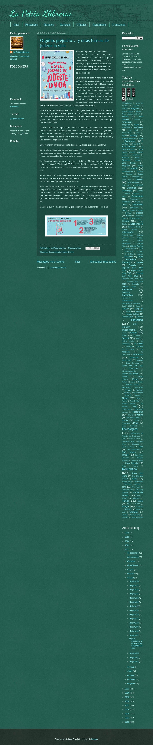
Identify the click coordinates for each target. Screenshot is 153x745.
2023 (127, 545)
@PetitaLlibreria (17, 118)
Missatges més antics (103, 261)
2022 (127, 549)
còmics (127, 193)
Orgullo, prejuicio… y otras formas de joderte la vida (135, 643)
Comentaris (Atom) (58, 267)
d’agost (130, 569)
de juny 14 (134, 618)
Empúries (129, 257)
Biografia (126, 165)
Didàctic (139, 213)
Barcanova (125, 157)
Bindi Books (129, 163)
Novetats (65, 24)
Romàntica (129, 469)
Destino (128, 213)
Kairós (138, 338)
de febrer (131, 679)
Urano (138, 509)
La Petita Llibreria (41, 13)
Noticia (124, 401)
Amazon (137, 119)
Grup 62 (139, 308)
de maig (131, 667)
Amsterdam (127, 122)
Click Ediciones (133, 182)
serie (124, 487)
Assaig (133, 135)
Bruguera (129, 174)
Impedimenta (128, 329)
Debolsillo (138, 204)
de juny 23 (134, 589)
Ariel (138, 133)
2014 (127, 718)
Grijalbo (125, 308)
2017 (127, 705)
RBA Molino (129, 452)
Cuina (124, 205)
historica (140, 317)
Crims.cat (126, 202)
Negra (125, 398)
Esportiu (135, 284)
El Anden (140, 251)
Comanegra (127, 191)
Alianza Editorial (127, 111)
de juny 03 (134, 653)
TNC (128, 504)
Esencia (126, 262)
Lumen (125, 376)
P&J (135, 406)
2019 (127, 697)
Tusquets (140, 506)
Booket (134, 168)
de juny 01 (134, 661)
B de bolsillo (129, 146)
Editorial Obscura (136, 246)
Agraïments (99, 24)
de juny (130, 578)
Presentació (126, 423)
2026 (127, 533)
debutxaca (134, 207)
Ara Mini (133, 130)
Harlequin (139, 311)
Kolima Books (128, 341)
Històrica (137, 320)
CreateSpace (134, 199)
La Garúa (129, 346)
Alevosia (125, 108)
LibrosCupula (133, 368)
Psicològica (130, 429)
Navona (137, 395)
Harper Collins (68, 252)
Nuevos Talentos (128, 404)
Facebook (14, 106)
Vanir (124, 512)
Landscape (133, 357)
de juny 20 (134, 602)
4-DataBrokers (127, 103)
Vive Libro (125, 517)
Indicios (124, 333)
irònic (124, 335)
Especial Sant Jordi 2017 (132, 279)
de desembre (133, 553)
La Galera (138, 344)
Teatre (124, 498)
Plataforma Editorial (133, 417)
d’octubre (131, 561)
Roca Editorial (131, 463)
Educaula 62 (129, 251)
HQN (135, 324)
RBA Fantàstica (133, 449)
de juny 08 (134, 631)
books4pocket (127, 171)
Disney (128, 216)
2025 (127, 537)
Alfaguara (135, 108)
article (124, 136)
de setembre (133, 565)
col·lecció (139, 185)
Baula (137, 157)
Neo (138, 398)
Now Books (134, 401)
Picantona (138, 412)
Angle (136, 124)
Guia (128, 311)
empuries (140, 254)
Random (135, 444)
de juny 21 (134, 598)
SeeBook (137, 484)
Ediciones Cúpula (134, 227)
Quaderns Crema (128, 441)
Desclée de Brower (136, 210)
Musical (128, 395)
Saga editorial (127, 481)
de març (131, 675)
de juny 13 (134, 623)
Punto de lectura (135, 439)
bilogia (137, 160)
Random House (128, 447)
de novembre (133, 557)
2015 (127, 714)
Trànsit (137, 504)
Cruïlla (137, 202)
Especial (132, 265)
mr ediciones (138, 393)
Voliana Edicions (137, 517)
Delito (124, 210)
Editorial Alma (127, 235)
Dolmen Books (135, 218)
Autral (141, 138)
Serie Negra (136, 487)
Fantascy (126, 292)
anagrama (126, 125)
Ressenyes (31, 24)
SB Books (127, 484)
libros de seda (132, 363)
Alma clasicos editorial (131, 114)
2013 (127, 722)
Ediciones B (136, 224)
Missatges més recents (50, 261)
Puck (124, 439)
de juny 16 (134, 610)
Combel (140, 191)
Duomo (126, 221)
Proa (135, 423)
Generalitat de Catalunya (131, 303)
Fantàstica (127, 295)
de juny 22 (134, 594)
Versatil (124, 515)
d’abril (130, 671)
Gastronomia (127, 300)
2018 (127, 701)
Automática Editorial (129, 138)
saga (134, 478)
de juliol (130, 573)
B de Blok (136, 144)
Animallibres (126, 127)
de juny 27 (134, 585)
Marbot (140, 382)
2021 (127, 689)
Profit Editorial (129, 426)
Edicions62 (127, 232)
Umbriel (127, 509)
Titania (140, 501)
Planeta (139, 415)
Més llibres (139, 387)
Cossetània (137, 196)
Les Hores (126, 360)
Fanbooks (127, 289)
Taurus (138, 495)
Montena (127, 393)
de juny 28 (134, 581)
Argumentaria (126, 133)
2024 (127, 541)
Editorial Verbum (131, 249)
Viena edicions (135, 515)
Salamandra (139, 481)
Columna (131, 188)
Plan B (130, 415)
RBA (141, 447)
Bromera (140, 171)
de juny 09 (134, 627)
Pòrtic (137, 420)
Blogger (94, 739)
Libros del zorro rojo (132, 365)
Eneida (140, 257)
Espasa (140, 262)
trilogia (125, 506)
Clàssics (82, 24)
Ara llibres (138, 127)
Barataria (136, 155)
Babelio (132, 152)
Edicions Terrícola (129, 229)
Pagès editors (127, 409)
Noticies (49, 24)
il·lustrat (126, 327)
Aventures (129, 141)
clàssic (139, 179)
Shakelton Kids (127, 490)
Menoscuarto (126, 387)
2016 (127, 709)
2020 (127, 693)
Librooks (139, 360)
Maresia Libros (132, 384)
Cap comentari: (75, 248)
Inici (16, 24)
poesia (125, 420)
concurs (136, 193)
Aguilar (136, 106)
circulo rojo (126, 180)
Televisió (136, 498)
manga (132, 382)
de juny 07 (134, 635)
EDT (141, 249)
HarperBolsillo (127, 317)
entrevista (131, 259)
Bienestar (126, 160)
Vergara (134, 512)
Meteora (128, 390)
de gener (131, 683)
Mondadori (139, 390)
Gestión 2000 (127, 306)
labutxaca (138, 354)
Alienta (138, 111)
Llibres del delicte (130, 374)
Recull (125, 455)
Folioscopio (126, 298)
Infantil (133, 332)
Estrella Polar (129, 287)
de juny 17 (134, 606)
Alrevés (125, 116)
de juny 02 (134, 657)
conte (124, 196)
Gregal (138, 306)
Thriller (125, 501)
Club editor (126, 185)
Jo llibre (136, 335)
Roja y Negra (130, 466)
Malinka (124, 382)
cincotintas (136, 177)
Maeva (135, 379)
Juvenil (125, 338)
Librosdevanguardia (129, 371)
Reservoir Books (137, 460)
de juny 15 (134, 614)
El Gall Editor (129, 254)
